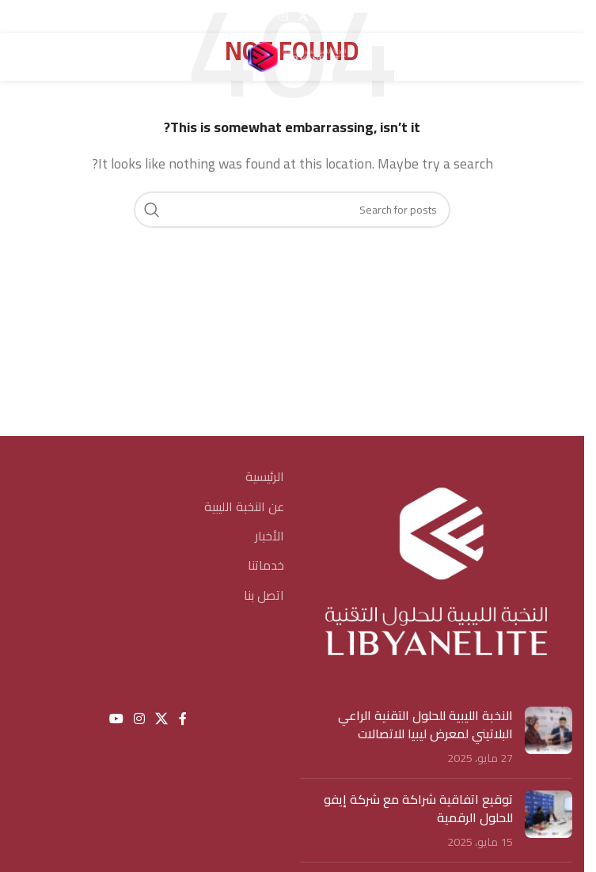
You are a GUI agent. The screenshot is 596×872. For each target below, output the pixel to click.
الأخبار (269, 535)
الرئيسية (264, 476)
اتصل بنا (264, 595)
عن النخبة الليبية (244, 506)
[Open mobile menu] (564, 57)
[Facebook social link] (322, 16)
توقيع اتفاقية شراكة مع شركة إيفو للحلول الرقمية (418, 807)
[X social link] (303, 16)
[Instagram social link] (283, 16)
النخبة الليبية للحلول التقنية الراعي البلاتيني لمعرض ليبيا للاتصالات (425, 724)
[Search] (20, 57)
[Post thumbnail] (548, 736)
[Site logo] (292, 55)
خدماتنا (266, 565)
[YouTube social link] (263, 16)
